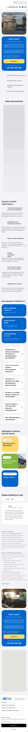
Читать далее (5, 583)
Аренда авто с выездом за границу (10, 710)
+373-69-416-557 (13, 7)
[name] (14, 46)
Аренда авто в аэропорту (8, 705)
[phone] (14, 51)
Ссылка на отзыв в (12, 507)
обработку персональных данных (13, 56)
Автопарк (4, 702)
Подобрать (14, 61)
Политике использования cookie (16, 721)
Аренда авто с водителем (8, 707)
